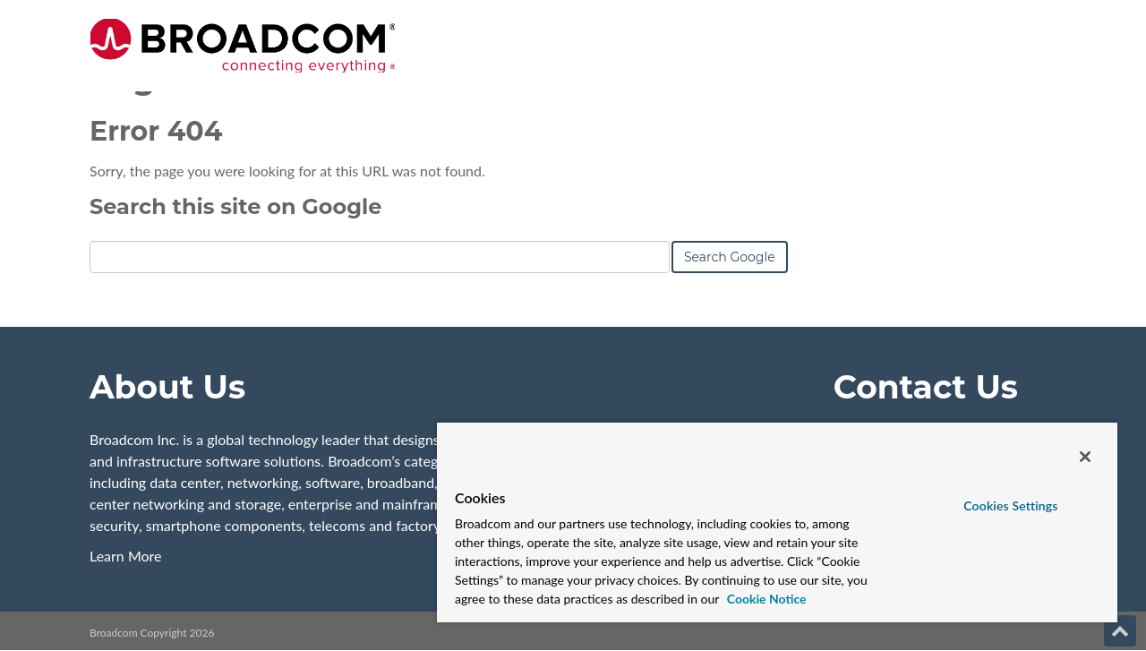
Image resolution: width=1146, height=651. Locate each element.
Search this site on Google (235, 206)
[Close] (1085, 456)
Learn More (126, 555)
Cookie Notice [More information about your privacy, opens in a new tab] (764, 598)
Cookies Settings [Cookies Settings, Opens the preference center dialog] (1010, 505)
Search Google (729, 257)
